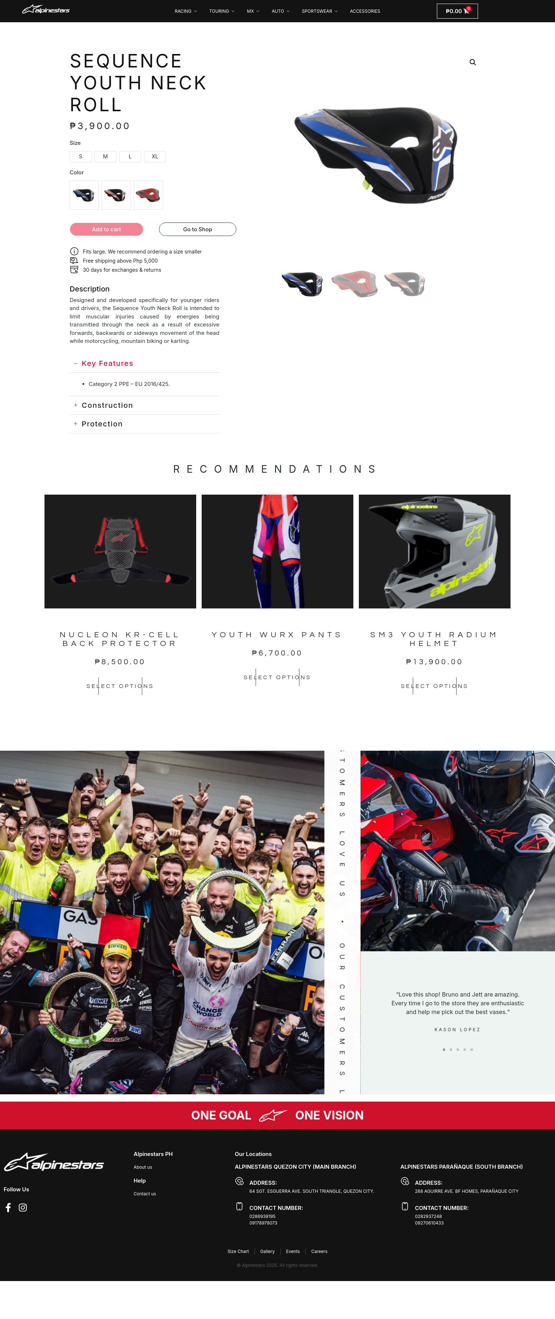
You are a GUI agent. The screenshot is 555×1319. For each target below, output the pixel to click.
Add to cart (106, 229)
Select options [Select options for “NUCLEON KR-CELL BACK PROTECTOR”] (120, 686)
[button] (473, 62)
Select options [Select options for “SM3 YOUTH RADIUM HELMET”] (435, 686)
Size (75, 143)
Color (77, 172)
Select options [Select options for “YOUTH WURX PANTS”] (277, 677)
